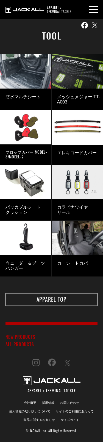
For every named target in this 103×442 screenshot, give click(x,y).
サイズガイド (70, 419)
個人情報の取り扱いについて (29, 410)
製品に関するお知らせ (39, 419)
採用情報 (48, 402)
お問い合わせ (69, 402)
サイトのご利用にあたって (75, 410)
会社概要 (30, 402)
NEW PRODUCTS (20, 336)
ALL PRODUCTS (19, 344)
